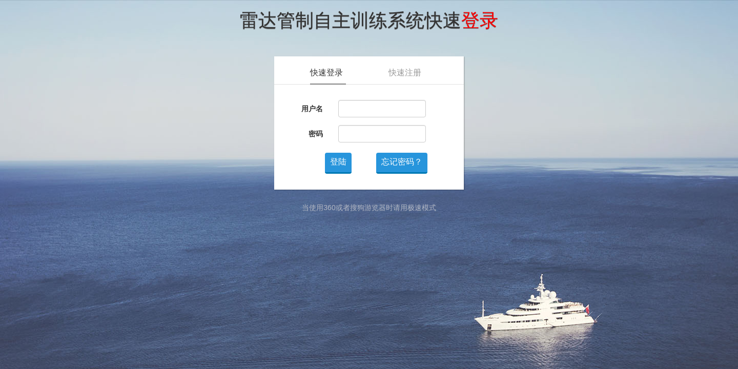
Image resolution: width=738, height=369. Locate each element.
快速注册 (404, 72)
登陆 (338, 161)
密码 (316, 134)
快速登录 (326, 72)
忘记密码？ (401, 161)
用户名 (312, 109)
